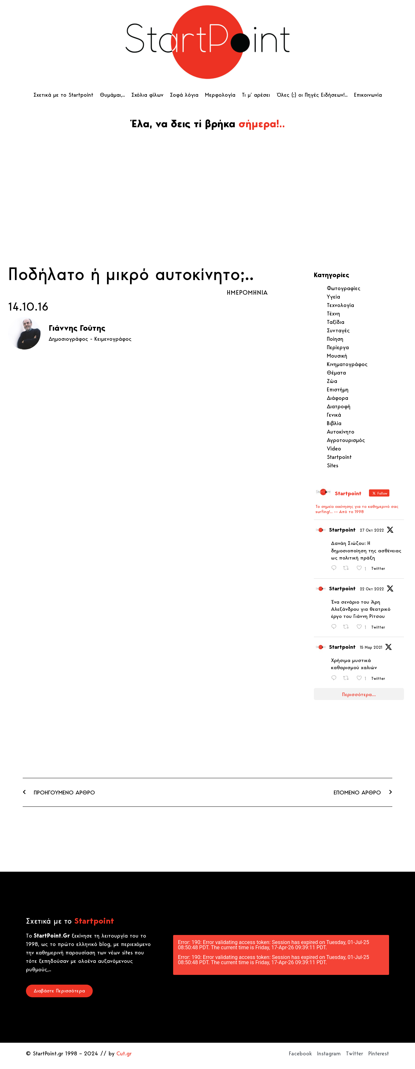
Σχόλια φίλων (147, 95)
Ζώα (332, 381)
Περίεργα (338, 347)
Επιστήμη (338, 389)
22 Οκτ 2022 (372, 588)
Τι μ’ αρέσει (256, 95)
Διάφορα (337, 398)
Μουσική (337, 355)
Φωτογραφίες (344, 288)
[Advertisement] (207, 213)
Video (334, 448)
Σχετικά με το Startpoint (63, 95)
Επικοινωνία (368, 95)
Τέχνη (333, 313)
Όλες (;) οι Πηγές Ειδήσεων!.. (312, 95)
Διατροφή (338, 406)
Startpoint (339, 457)
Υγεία (333, 296)
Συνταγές (338, 330)
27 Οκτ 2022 (372, 530)
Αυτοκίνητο (340, 431)
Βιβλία (334, 423)
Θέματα (336, 372)
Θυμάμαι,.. (112, 95)
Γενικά (334, 415)
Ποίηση (335, 339)
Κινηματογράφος (347, 364)
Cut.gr (124, 1053)
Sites (332, 465)
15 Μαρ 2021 (371, 647)
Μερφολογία (220, 95)
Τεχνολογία (340, 305)
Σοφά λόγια (184, 95)
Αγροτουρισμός (346, 440)
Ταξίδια (335, 322)
